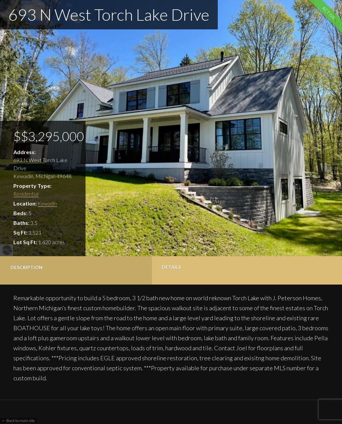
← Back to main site (18, 420)
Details (77, 267)
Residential (25, 193)
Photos (134, 267)
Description (26, 267)
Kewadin (48, 203)
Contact (193, 267)
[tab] (28, 270)
